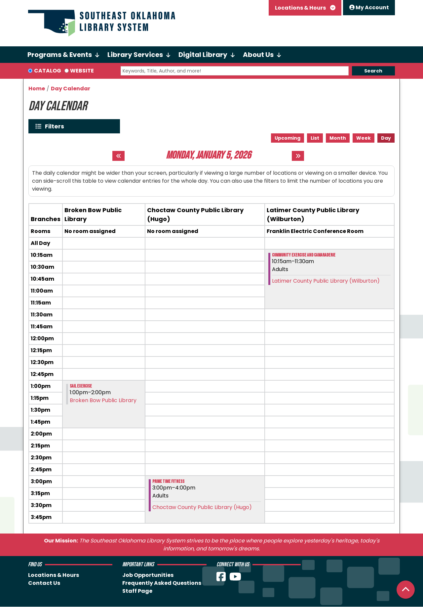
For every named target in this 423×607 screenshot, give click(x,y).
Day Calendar (70, 88)
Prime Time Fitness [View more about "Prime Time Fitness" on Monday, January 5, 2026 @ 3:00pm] (168, 481)
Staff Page (137, 591)
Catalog (47, 70)
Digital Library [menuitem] (202, 54)
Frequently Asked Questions (161, 583)
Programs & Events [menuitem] (59, 54)
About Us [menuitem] (258, 54)
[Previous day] (118, 156)
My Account (369, 7)
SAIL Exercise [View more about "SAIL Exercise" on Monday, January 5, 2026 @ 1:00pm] (81, 386)
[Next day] (298, 156)
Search (373, 71)
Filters (56, 126)
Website (82, 70)
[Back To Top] (406, 590)
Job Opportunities (147, 575)
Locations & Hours (301, 8)
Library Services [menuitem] (135, 54)
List (315, 138)
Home (36, 88)
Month (337, 138)
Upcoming (287, 138)
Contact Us (44, 583)
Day (386, 138)
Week (363, 138)
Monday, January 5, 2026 (208, 155)
